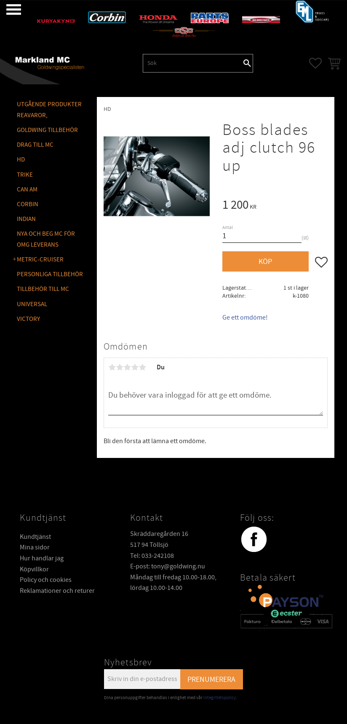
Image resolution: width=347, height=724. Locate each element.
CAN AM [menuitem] (27, 190)
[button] (7, 9)
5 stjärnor (142, 367)
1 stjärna (112, 367)
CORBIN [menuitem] (27, 204)
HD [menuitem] (21, 160)
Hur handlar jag (42, 558)
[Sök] (247, 63)
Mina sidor (35, 547)
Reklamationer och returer (57, 591)
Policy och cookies (46, 580)
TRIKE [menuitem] (25, 175)
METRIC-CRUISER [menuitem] (40, 260)
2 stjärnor (119, 367)
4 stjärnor (135, 367)
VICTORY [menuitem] (28, 319)
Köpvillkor (34, 569)
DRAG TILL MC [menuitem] (35, 145)
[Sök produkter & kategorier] (192, 63)
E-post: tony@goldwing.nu (167, 566)
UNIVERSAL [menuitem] (32, 304)
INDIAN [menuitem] (26, 219)
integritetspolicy (219, 697)
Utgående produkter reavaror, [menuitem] (49, 109)
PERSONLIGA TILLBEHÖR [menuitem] (50, 274)
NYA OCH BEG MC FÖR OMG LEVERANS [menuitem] (46, 239)
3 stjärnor (127, 367)
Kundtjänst (35, 537)
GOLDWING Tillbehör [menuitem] (47, 130)
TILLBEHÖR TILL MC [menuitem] (43, 289)
